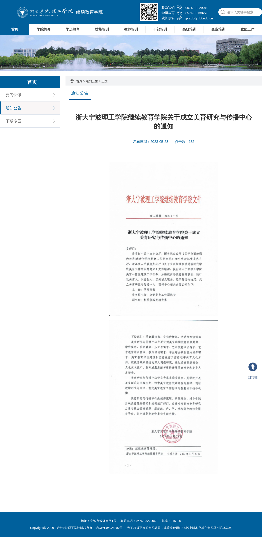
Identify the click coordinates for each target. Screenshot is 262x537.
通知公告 (92, 81)
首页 (14, 29)
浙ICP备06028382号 (109, 528)
